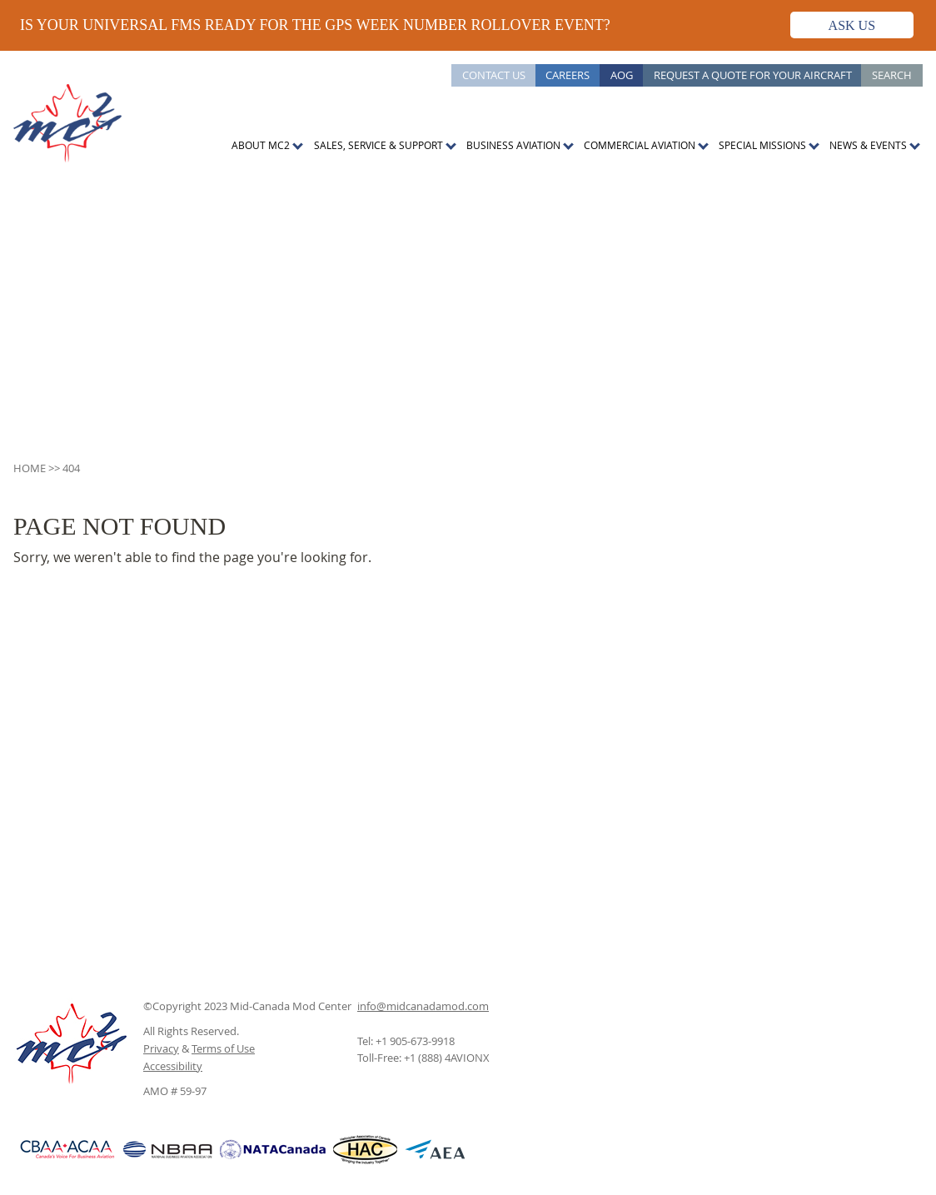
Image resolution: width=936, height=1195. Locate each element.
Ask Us (852, 25)
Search (892, 74)
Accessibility (172, 1065)
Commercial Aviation (639, 145)
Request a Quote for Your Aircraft (753, 74)
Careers (567, 74)
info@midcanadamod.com (423, 1005)
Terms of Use (223, 1048)
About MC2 (261, 145)
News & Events (868, 145)
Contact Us (493, 74)
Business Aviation (513, 145)
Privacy (161, 1048)
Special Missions (762, 145)
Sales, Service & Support (378, 145)
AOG (621, 74)
